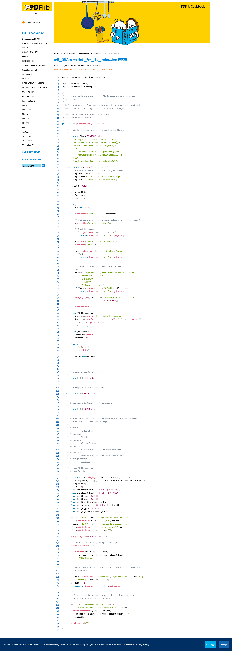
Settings (210, 644)
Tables (25, 132)
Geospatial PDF (29, 69)
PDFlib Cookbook (33, 33)
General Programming (34, 65)
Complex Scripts (30, 52)
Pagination (28, 96)
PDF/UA (25, 118)
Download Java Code (63, 69)
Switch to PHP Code (86, 69)
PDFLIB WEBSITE (31, 22)
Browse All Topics (31, 38)
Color (25, 47)
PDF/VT (25, 123)
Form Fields (28, 61)
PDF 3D (25, 105)
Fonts (25, 56)
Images (25, 78)
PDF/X (25, 127)
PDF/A (25, 114)
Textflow (27, 140)
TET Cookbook (31, 152)
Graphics (27, 74)
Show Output (106, 69)
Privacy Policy (142, 644)
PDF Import (27, 109)
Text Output (28, 136)
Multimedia (28, 92)
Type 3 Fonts (28, 145)
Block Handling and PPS (34, 43)
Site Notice (129, 644)
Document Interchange (34, 87)
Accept (224, 644)
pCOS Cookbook (32, 159)
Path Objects (28, 100)
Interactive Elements (33, 83)
